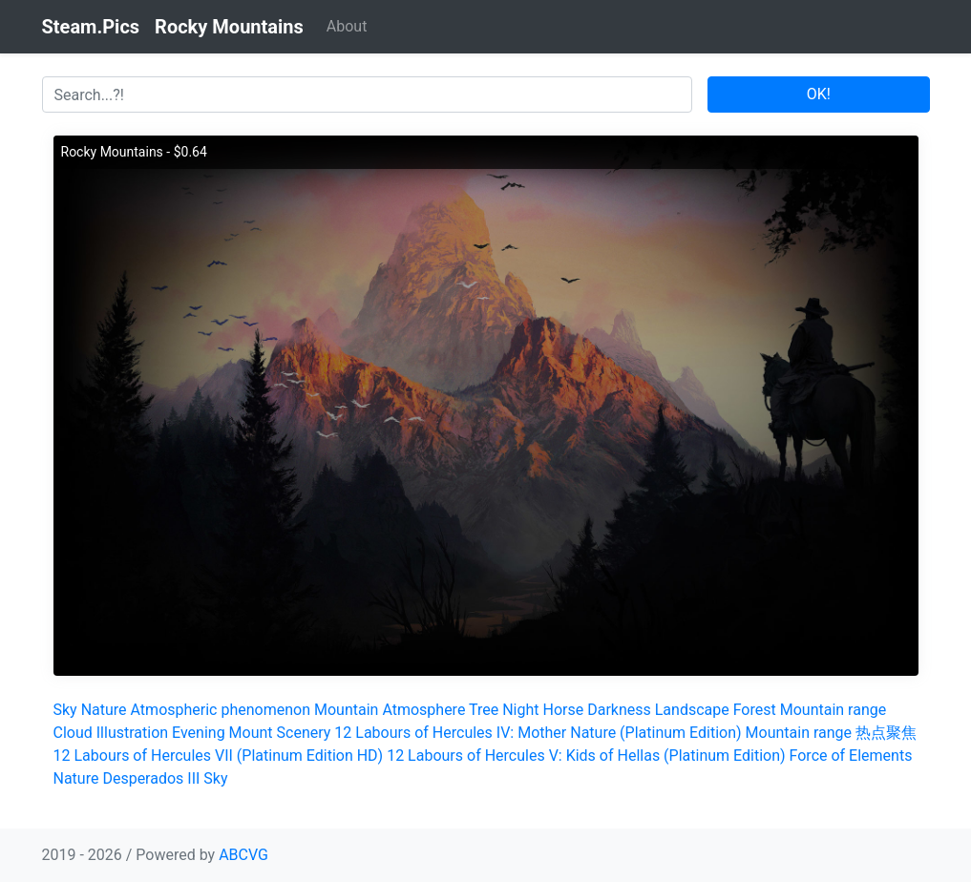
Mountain (346, 710)
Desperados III (151, 778)
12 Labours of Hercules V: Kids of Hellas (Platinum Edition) (586, 755)
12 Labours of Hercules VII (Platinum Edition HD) (218, 755)
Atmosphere (423, 710)
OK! (819, 94)
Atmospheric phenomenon (220, 710)
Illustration (132, 733)
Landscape (692, 710)
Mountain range (833, 710)
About (347, 26)
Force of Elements (851, 755)
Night (520, 710)
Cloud (73, 733)
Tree (483, 710)
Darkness (619, 710)
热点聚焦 (886, 733)
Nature (104, 710)
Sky (65, 710)
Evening (198, 733)
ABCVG (243, 855)
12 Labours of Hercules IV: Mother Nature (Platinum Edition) (537, 733)
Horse (563, 710)
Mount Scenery (280, 733)
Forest (754, 710)
